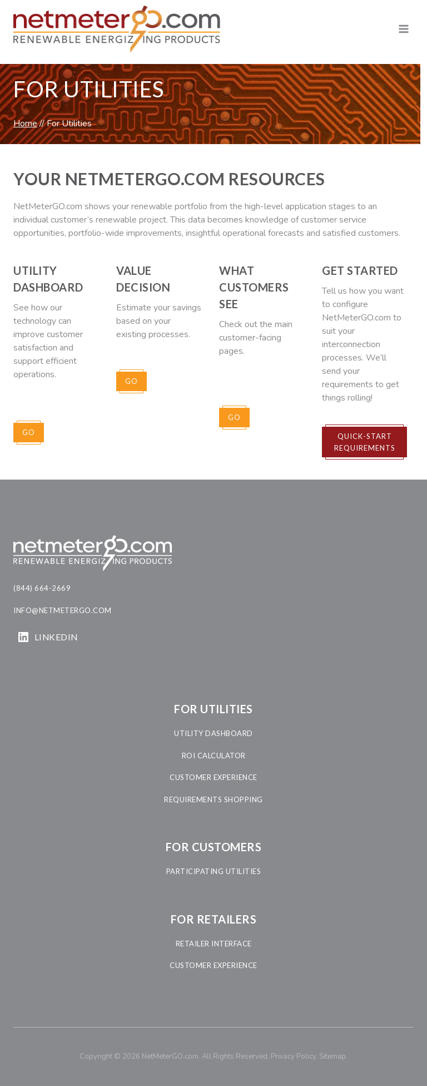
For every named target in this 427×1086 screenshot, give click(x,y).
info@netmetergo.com (62, 610)
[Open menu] (403, 29)
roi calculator (214, 755)
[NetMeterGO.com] (116, 29)
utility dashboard (213, 733)
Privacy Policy (293, 1057)
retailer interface (214, 943)
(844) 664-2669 (42, 588)
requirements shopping (213, 799)
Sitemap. (333, 1057)
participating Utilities (213, 871)
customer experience (213, 777)
